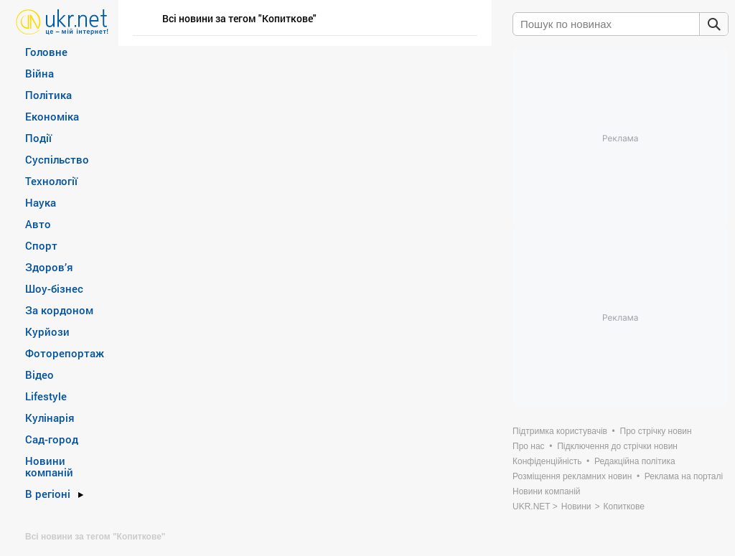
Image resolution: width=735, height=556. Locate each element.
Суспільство (57, 159)
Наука (40, 202)
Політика (48, 94)
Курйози (47, 331)
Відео (39, 374)
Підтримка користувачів (559, 431)
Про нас (528, 446)
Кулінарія (50, 417)
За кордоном (59, 310)
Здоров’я (49, 267)
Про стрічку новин (656, 431)
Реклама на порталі (684, 476)
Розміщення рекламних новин (572, 476)
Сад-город (51, 439)
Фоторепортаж (64, 353)
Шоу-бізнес (54, 288)
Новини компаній (49, 466)
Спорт (41, 245)
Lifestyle (46, 396)
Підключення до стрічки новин (617, 446)
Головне (46, 51)
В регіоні (47, 493)
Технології (51, 181)
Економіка (52, 116)
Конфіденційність (546, 461)
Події (38, 137)
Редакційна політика (634, 461)
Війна (39, 73)
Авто (38, 224)
